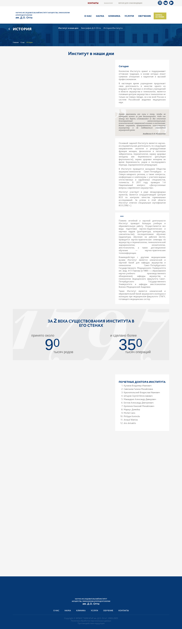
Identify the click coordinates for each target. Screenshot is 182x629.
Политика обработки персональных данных (91, 620)
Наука (100, 16)
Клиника (114, 16)
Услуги (129, 16)
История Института (113, 28)
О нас (88, 16)
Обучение (144, 16)
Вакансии (108, 3)
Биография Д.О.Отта (91, 28)
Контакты (93, 3)
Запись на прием (159, 16)
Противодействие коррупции (91, 623)
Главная (16, 42)
